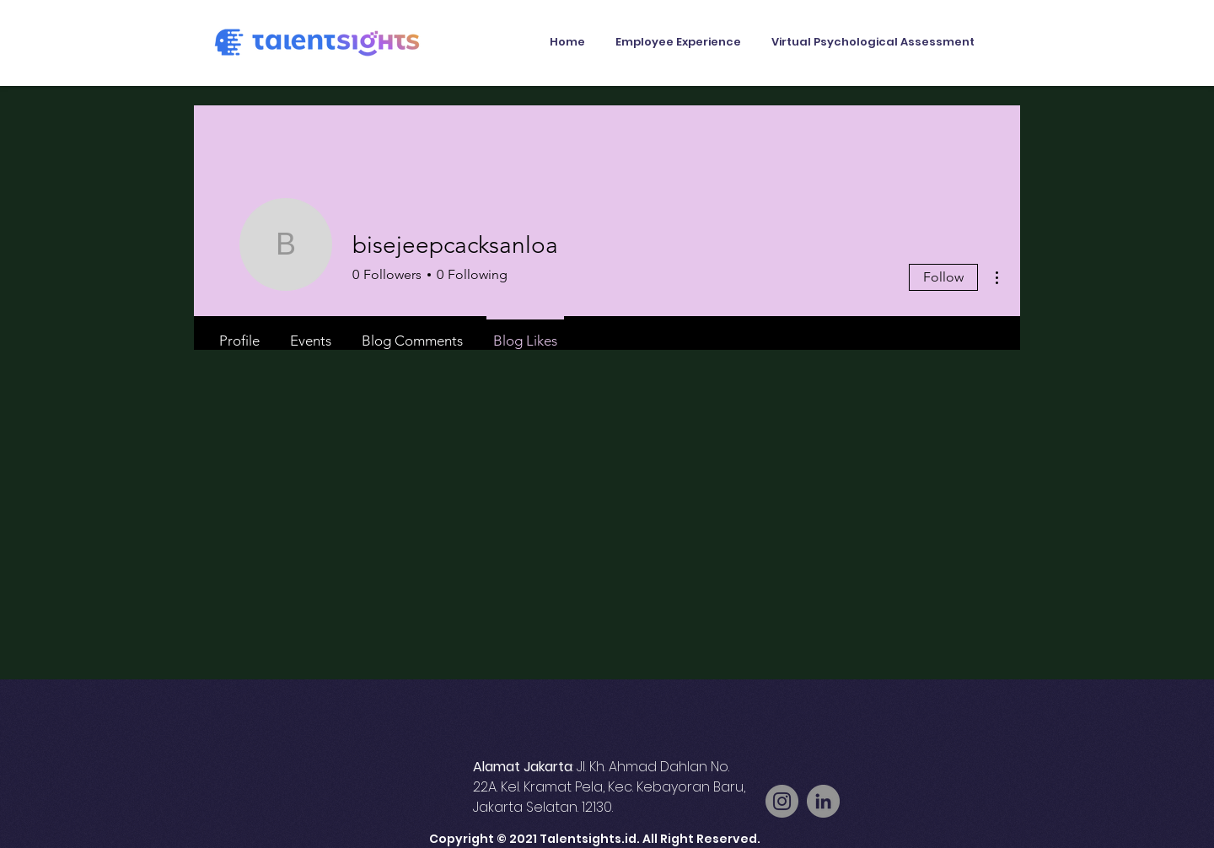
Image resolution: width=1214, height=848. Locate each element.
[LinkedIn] (823, 801)
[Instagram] (781, 801)
